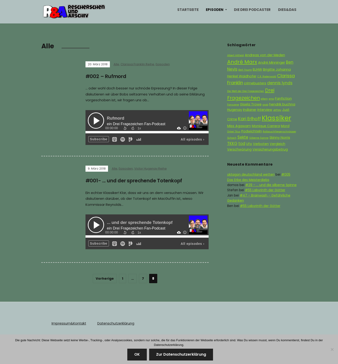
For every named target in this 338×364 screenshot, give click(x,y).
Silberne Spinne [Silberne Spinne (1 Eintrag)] (259, 138)
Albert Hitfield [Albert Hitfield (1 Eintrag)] (235, 55)
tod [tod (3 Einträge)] (241, 143)
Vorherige (105, 278)
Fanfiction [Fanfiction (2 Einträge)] (283, 98)
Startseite (188, 9)
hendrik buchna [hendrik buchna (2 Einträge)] (282, 104)
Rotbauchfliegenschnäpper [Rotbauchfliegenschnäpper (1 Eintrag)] (279, 131)
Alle (116, 64)
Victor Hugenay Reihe (150, 168)
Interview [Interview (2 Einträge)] (264, 109)
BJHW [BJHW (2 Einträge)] (257, 69)
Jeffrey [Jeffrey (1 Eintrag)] (277, 110)
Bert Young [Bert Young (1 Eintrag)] (245, 70)
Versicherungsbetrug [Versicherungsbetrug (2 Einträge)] (270, 149)
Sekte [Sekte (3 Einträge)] (242, 137)
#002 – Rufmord (107, 76)
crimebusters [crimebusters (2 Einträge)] (255, 83)
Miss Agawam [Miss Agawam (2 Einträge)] (239, 126)
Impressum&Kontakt (68, 323)
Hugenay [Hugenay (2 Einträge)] (234, 109)
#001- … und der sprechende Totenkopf (137, 180)
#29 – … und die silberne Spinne (271, 185)
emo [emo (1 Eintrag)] (271, 99)
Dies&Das (287, 9)
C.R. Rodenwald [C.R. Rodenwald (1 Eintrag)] (266, 76)
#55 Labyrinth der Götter (265, 190)
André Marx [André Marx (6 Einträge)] (242, 62)
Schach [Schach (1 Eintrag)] (231, 138)
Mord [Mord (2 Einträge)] (285, 126)
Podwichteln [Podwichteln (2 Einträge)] (251, 131)
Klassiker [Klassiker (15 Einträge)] (276, 118)
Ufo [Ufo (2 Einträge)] (249, 143)
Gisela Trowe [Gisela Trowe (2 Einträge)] (251, 104)
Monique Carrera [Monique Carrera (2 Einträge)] (266, 126)
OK (137, 354)
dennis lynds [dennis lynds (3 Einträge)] (279, 83)
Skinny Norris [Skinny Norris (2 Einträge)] (279, 137)
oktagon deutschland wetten (251, 174)
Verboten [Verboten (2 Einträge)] (261, 143)
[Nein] (332, 349)
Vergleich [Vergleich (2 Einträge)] (277, 143)
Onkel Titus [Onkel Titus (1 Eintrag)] (233, 131)
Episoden (214, 9)
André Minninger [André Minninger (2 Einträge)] (271, 62)
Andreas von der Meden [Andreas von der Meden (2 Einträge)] (265, 55)
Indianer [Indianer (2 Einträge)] (249, 109)
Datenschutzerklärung (114, 323)
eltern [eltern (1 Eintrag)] (264, 99)
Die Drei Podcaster (252, 9)
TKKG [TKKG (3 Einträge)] (232, 143)
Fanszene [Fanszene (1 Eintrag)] (233, 104)
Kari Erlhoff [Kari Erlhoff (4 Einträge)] (249, 119)
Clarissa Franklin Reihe (137, 64)
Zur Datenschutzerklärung (181, 354)
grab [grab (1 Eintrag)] (265, 104)
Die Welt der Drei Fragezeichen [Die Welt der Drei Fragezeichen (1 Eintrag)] (245, 91)
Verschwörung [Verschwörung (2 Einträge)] (239, 149)
